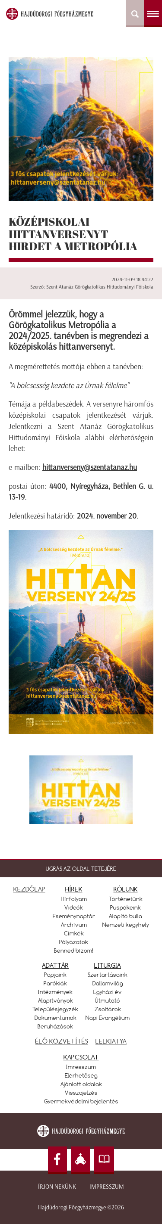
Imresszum (81, 1066)
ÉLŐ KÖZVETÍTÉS (61, 1041)
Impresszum (106, 1186)
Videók (73, 907)
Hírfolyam (74, 898)
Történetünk (126, 898)
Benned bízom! (74, 950)
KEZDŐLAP (29, 889)
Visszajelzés (81, 1092)
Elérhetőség (81, 1075)
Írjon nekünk (57, 1186)
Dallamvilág (107, 983)
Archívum (74, 924)
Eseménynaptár (74, 916)
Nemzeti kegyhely (125, 924)
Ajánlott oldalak (81, 1084)
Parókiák (55, 983)
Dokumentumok (55, 1017)
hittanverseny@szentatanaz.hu (89, 467)
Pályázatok (73, 941)
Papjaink (55, 974)
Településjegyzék (55, 1009)
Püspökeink (125, 907)
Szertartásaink (107, 974)
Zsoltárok (108, 1009)
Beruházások (55, 1026)
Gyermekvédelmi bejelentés (81, 1101)
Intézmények (55, 991)
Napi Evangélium (108, 1017)
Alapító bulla (125, 916)
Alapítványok (55, 1000)
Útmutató (107, 1000)
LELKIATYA (111, 1041)
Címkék (74, 933)
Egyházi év (107, 991)
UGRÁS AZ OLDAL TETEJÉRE (81, 868)
